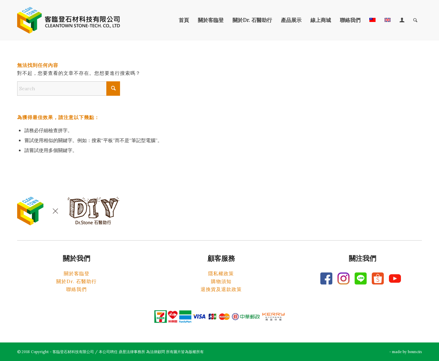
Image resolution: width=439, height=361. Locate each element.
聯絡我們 (76, 289)
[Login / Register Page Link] (402, 20)
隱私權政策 (221, 273)
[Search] (415, 20)
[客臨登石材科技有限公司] (68, 20)
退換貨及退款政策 (221, 289)
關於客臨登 (77, 273)
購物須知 (221, 281)
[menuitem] (183, 20)
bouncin (415, 351)
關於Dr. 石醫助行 (76, 281)
